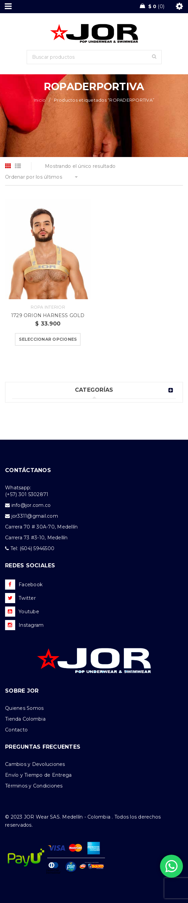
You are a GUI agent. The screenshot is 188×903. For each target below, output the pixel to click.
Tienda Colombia (25, 719)
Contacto (16, 730)
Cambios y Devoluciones (35, 764)
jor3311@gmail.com (34, 516)
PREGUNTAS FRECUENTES (42, 747)
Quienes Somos (24, 708)
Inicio (40, 100)
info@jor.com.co (31, 505)
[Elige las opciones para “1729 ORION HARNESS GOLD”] (48, 339)
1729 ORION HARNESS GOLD (48, 315)
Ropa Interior (48, 307)
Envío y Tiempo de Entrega (38, 775)
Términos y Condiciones (34, 786)
